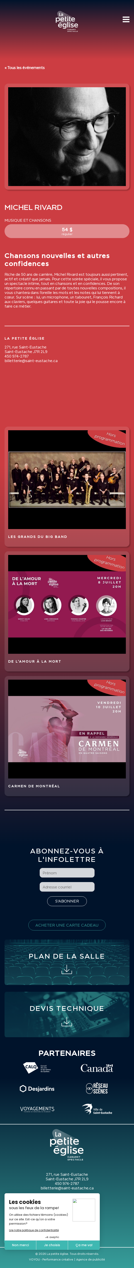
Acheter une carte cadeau (67, 925)
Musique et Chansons (28, 220)
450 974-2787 (17, 356)
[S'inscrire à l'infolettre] (67, 901)
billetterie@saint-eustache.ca (31, 360)
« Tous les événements (25, 67)
